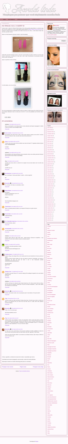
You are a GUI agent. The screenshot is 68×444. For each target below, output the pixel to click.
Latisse (48, 334)
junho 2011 (49, 216)
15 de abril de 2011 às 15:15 (17, 132)
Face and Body (50, 308)
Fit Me (48, 314)
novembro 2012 (50, 181)
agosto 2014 (49, 139)
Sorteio (48, 419)
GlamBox (49, 320)
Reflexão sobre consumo (52, 401)
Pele (48, 380)
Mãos (48, 344)
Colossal (49, 274)
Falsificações (49, 310)
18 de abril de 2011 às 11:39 (13, 298)
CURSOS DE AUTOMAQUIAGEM (23, 19)
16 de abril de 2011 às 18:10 (14, 235)
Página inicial (23, 366)
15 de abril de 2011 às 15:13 (14, 124)
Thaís (6, 298)
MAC (48, 336)
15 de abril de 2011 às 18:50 (17, 173)
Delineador (49, 288)
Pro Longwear (50, 394)
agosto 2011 (49, 212)
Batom (48, 246)
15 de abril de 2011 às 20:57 (17, 190)
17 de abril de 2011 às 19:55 (17, 271)
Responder (7, 129)
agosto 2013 (49, 163)
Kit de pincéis (50, 328)
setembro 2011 (50, 210)
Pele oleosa (49, 382)
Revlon (48, 407)
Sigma (48, 413)
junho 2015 (49, 127)
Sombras (49, 417)
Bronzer (48, 260)
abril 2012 (49, 195)
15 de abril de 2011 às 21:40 (16, 206)
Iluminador (49, 326)
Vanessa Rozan (50, 429)
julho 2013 (49, 165)
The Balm (49, 423)
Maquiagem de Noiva (51, 346)
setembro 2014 (50, 137)
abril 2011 (49, 220)
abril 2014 (49, 147)
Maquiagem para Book (51, 350)
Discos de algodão (51, 296)
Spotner (48, 421)
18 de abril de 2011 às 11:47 (17, 308)
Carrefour (49, 264)
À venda (49, 226)
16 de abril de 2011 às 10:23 (17, 228)
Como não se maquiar (51, 276)
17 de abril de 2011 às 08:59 (13, 244)
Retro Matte (49, 404)
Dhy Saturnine (8, 173)
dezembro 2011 (50, 204)
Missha (48, 358)
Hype (48, 324)
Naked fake (49, 362)
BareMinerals (50, 240)
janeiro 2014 (49, 153)
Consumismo (50, 278)
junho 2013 (49, 167)
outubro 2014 (50, 135)
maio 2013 (49, 169)
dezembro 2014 (50, 131)
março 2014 (49, 149)
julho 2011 (49, 214)
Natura (48, 366)
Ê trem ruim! (49, 300)
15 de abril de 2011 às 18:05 (12, 161)
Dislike (48, 298)
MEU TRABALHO (11, 19)
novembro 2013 (50, 157)
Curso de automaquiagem (52, 286)
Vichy (48, 431)
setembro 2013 (50, 161)
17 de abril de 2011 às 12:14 (17, 254)
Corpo (48, 282)
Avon (48, 236)
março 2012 (49, 197)
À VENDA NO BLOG (36, 19)
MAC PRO (49, 338)
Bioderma (49, 254)
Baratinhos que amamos (52, 238)
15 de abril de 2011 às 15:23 (13, 141)
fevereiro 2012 (50, 199)
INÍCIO (4, 19)
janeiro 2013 (49, 177)
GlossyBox (49, 322)
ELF (48, 302)
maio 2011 (49, 218)
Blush (48, 256)
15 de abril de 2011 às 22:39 (16, 213)
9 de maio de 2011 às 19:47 (12, 318)
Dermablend (49, 292)
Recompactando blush (51, 398)
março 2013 (49, 173)
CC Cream (49, 266)
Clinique (49, 272)
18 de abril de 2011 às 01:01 (17, 291)
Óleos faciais (49, 372)
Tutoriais (49, 425)
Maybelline (49, 352)
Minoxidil (49, 356)
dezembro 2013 (50, 155)
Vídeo (48, 433)
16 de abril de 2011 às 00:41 (22, 221)
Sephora (49, 410)
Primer (48, 392)
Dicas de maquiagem (51, 294)
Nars (48, 364)
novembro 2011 (50, 205)
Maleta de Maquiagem (51, 340)
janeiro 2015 (49, 129)
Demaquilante (50, 290)
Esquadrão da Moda (51, 304)
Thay (6, 318)
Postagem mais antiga (38, 366)
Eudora (48, 306)
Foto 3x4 (49, 318)
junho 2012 (49, 191)
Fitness (48, 316)
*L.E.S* (6, 244)
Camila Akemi (8, 206)
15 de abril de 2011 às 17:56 (14, 152)
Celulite (48, 268)
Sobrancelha (49, 415)
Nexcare (49, 368)
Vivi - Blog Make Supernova (11, 221)
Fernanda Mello (8, 228)
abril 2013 (49, 171)
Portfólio (49, 388)
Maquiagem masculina (51, 348)
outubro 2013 (50, 159)
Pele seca (49, 384)
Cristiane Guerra (8, 254)
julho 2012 (49, 189)
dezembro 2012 (50, 179)
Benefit (48, 250)
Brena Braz (7, 183)
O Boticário (49, 370)
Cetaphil (49, 270)
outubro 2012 (50, 183)
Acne (48, 228)
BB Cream (49, 248)
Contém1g (49, 280)
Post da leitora (50, 390)
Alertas (48, 232)
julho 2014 (49, 141)
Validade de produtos (51, 427)
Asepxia (48, 234)
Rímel (48, 409)
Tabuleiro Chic (8, 271)
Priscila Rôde (8, 213)
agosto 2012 (49, 187)
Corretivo (49, 284)
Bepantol (49, 252)
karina (6, 141)
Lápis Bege (49, 332)
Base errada (49, 244)
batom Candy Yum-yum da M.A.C (35, 29)
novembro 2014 (50, 133)
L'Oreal (48, 330)
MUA (48, 360)
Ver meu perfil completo (52, 34)
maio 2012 (49, 193)
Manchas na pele (50, 342)
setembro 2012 (50, 185)
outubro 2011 (50, 207)
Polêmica (49, 386)
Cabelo (48, 262)
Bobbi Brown (49, 258)
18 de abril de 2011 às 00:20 (14, 281)
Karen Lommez (8, 132)
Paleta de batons (50, 376)
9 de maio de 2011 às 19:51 (17, 329)
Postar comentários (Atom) (24, 371)
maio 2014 (49, 145)
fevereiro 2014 (50, 151)
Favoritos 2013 (50, 312)
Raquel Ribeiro (8, 190)
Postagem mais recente (7, 366)
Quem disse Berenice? (51, 396)
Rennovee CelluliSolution (52, 402)
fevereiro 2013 (50, 175)
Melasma (49, 354)
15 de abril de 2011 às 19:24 (17, 183)
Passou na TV (50, 378)
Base (48, 242)
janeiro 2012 (49, 201)
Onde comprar (50, 374)
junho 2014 (49, 143)
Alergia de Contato (51, 230)
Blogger (36, 441)
